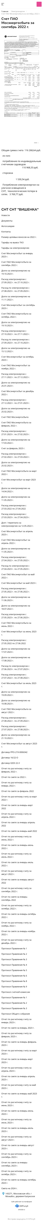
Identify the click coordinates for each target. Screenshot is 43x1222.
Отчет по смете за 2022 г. (14, 777)
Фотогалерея (7, 226)
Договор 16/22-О (9, 757)
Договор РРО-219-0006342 (14, 752)
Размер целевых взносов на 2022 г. (19, 237)
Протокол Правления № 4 (14, 964)
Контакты (6, 231)
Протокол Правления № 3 (14, 959)
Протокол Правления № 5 (14, 970)
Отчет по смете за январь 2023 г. (17, 1027)
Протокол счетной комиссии (15, 992)
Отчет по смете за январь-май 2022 (19, 831)
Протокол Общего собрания (15, 1013)
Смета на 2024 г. (9, 1188)
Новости (5, 215)
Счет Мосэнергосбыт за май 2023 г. (19, 583)
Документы (6, 220)
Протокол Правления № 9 (14, 986)
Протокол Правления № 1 (14, 948)
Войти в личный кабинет (39, 4)
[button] (2, 4)
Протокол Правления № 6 (14, 975)
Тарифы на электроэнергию (15, 248)
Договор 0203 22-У (10, 763)
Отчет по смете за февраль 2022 (17, 791)
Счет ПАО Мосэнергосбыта (14, 417)
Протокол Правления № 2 (14, 954)
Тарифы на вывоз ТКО (12, 242)
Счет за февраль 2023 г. (13, 448)
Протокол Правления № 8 (14, 981)
